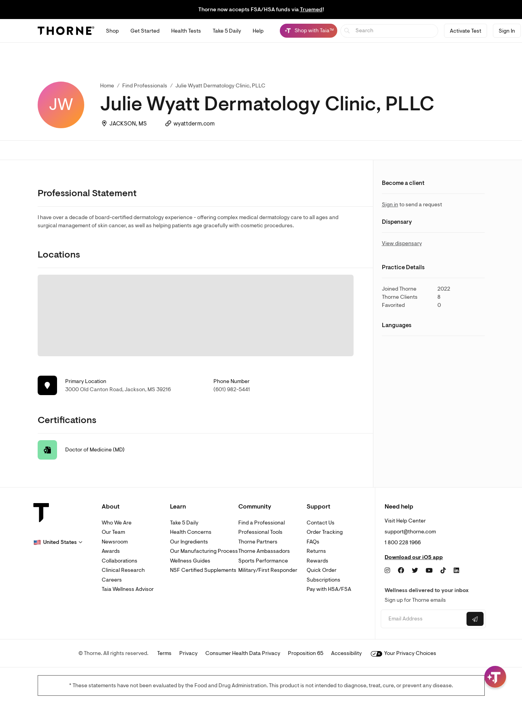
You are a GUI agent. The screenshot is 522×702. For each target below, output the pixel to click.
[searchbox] (389, 31)
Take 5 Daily (184, 522)
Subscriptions (323, 580)
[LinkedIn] (456, 571)
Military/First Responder (267, 570)
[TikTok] (443, 571)
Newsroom (115, 541)
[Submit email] (475, 619)
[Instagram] (387, 571)
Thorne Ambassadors (264, 551)
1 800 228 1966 (403, 542)
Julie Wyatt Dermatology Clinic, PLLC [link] (220, 85)
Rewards (317, 560)
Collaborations (119, 560)
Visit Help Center (405, 520)
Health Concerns (191, 532)
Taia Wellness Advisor (128, 589)
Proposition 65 (305, 653)
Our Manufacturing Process (204, 551)
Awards (111, 551)
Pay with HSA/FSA (329, 589)
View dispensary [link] (402, 243)
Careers (112, 580)
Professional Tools (260, 532)
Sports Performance (263, 560)
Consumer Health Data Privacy (242, 653)
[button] (57, 542)
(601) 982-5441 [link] (231, 389)
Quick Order (321, 570)
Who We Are (117, 522)
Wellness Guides (190, 560)
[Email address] (423, 619)
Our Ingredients (189, 541)
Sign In (507, 31)
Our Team (113, 532)
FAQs (313, 541)
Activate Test (465, 31)
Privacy (188, 653)
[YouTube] (429, 571)
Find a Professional (261, 522)
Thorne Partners (257, 541)
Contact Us (321, 522)
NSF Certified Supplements (203, 570)
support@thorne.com (410, 531)
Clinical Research (123, 570)
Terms (164, 653)
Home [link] (107, 85)
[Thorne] (66, 30)
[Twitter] (415, 571)
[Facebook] (401, 571)
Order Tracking (325, 532)
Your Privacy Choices (403, 653)
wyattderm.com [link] (194, 123)
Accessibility (346, 653)
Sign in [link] (390, 204)
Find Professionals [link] (144, 85)
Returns (316, 551)
